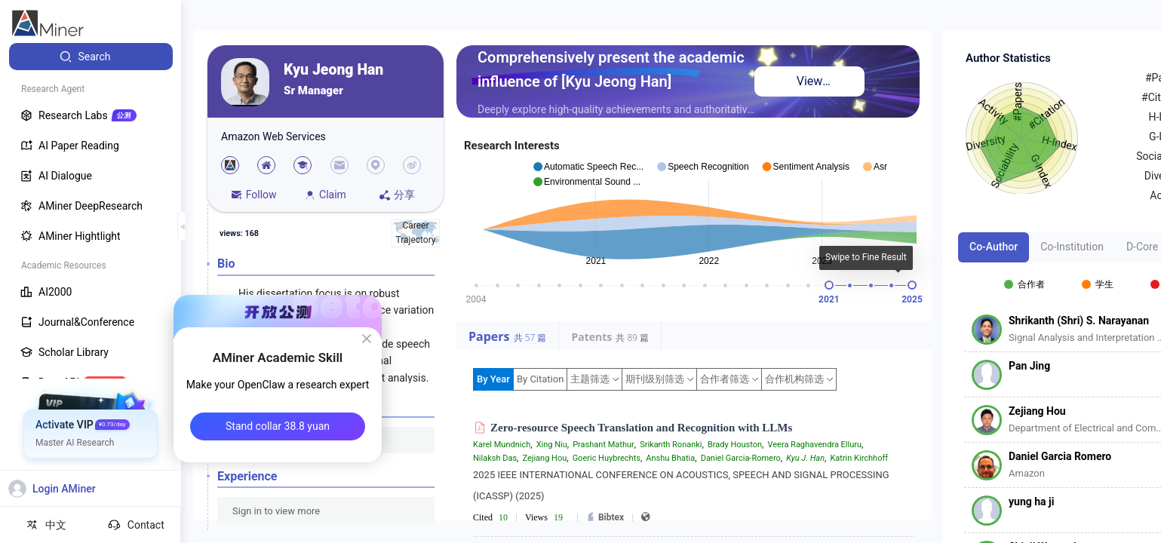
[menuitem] (91, 56)
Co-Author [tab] (993, 247)
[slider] (829, 285)
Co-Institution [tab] (1072, 247)
